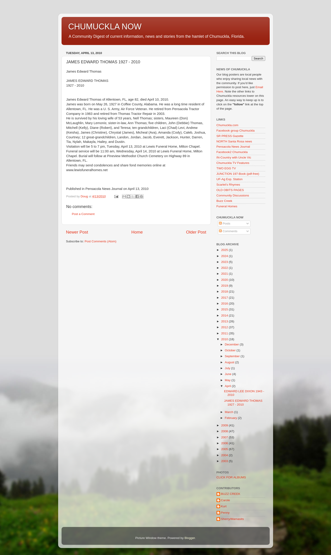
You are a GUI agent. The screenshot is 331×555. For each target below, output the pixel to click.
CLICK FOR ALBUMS (231, 477)
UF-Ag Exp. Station (230, 179)
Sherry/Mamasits (232, 519)
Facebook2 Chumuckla (232, 152)
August (230, 362)
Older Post (196, 232)
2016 (225, 303)
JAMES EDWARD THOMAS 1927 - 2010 (243, 402)
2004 (225, 455)
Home (137, 232)
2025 (225, 250)
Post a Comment (83, 214)
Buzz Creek (224, 201)
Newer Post (77, 232)
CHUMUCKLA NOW (105, 26)
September (233, 356)
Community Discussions (233, 195)
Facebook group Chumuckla (236, 130)
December (232, 344)
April (228, 386)
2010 (225, 339)
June (228, 374)
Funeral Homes (227, 206)
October (231, 350)
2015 (225, 309)
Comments (228, 231)
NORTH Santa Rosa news (234, 141)
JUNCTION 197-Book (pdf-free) (238, 173)
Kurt (224, 506)
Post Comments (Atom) (100, 241)
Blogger (190, 538)
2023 (225, 262)
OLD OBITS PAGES (230, 190)
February (231, 418)
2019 (225, 285)
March (229, 412)
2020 (225, 279)
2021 (225, 273)
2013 (225, 321)
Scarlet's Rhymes (228, 184)
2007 (225, 437)
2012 (225, 327)
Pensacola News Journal (233, 146)
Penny (225, 512)
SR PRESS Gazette (230, 136)
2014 (225, 315)
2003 (225, 461)
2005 (225, 449)
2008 (225, 431)
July (228, 368)
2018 (225, 291)
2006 (225, 443)
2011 (225, 333)
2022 (225, 267)
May (228, 380)
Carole (225, 500)
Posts (224, 223)
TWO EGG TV (226, 168)
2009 (225, 425)
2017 (225, 297)
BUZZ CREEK (231, 494)
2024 (225, 256)
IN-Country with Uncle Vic (234, 157)
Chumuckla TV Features (233, 163)
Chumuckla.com (227, 125)
